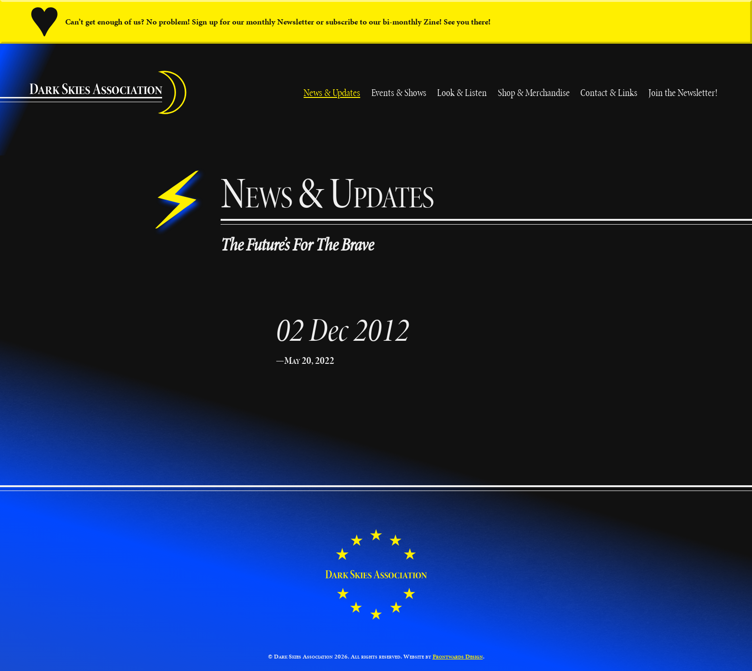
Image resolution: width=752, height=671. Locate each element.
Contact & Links (608, 92)
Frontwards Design (458, 656)
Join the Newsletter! (682, 92)
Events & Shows (398, 92)
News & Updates (332, 92)
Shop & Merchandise (534, 92)
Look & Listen (462, 92)
